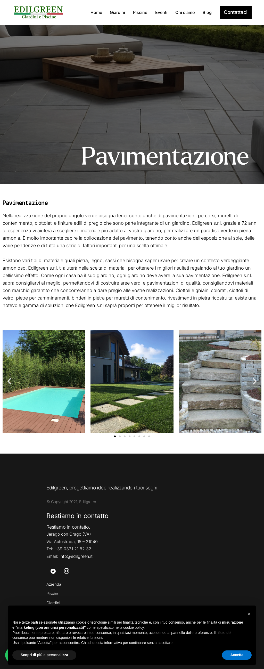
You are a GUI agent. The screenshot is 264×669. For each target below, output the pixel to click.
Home (96, 12)
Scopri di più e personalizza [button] (44, 655)
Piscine (140, 12)
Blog (207, 12)
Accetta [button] (236, 655)
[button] (9, 381)
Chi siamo (185, 12)
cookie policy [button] (133, 627)
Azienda (53, 584)
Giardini (117, 12)
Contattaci (236, 12)
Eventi (161, 12)
